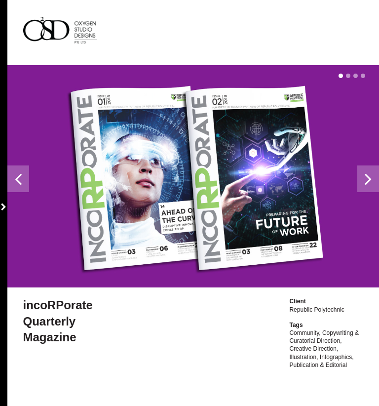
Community (304, 332)
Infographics (336, 357)
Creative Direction (312, 348)
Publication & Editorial (318, 365)
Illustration (302, 357)
